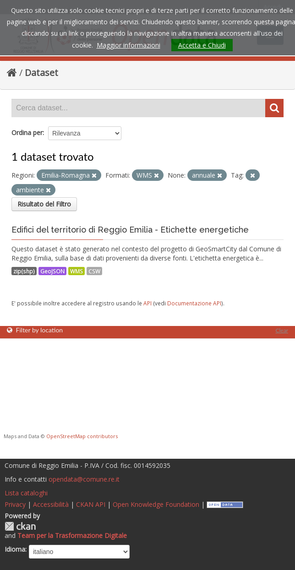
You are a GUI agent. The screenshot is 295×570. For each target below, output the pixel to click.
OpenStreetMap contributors (82, 436)
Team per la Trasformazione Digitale (72, 535)
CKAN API (90, 504)
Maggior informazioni (128, 45)
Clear (281, 330)
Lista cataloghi (26, 493)
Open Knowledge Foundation (156, 504)
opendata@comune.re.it (84, 479)
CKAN (20, 526)
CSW (94, 271)
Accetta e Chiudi (202, 45)
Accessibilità (51, 504)
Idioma (15, 549)
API (147, 303)
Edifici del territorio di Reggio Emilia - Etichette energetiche (130, 229)
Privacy (15, 504)
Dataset (41, 72)
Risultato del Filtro (44, 204)
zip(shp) (24, 271)
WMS (76, 271)
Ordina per (27, 132)
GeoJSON (52, 271)
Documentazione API (194, 303)
